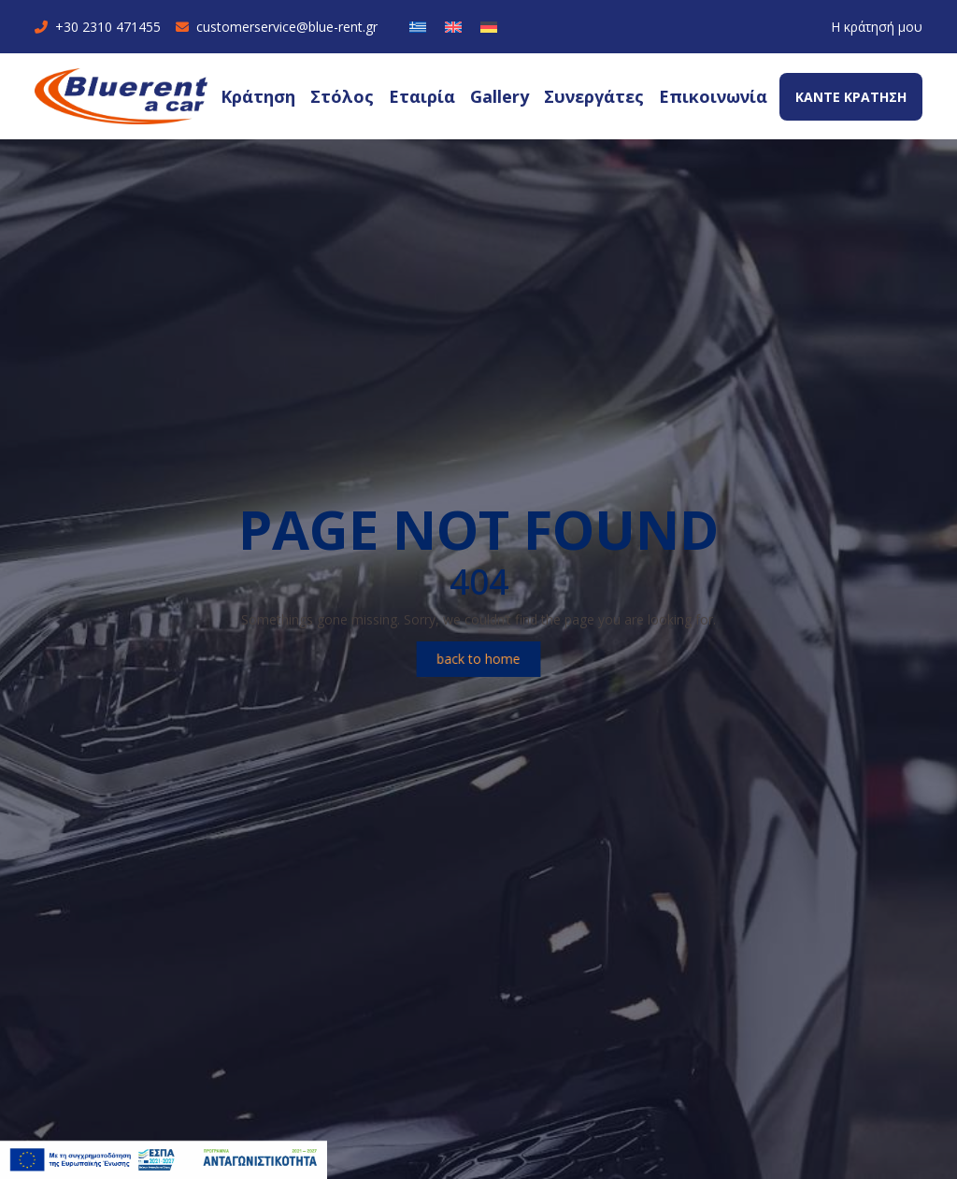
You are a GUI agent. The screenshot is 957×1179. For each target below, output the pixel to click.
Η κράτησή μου (876, 27)
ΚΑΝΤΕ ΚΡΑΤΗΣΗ (851, 97)
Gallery (499, 96)
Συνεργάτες (594, 96)
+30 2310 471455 (98, 27)
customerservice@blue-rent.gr (277, 27)
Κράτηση (258, 96)
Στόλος (342, 96)
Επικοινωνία (713, 96)
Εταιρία (422, 96)
